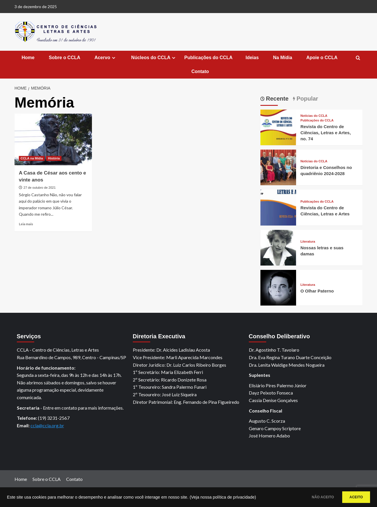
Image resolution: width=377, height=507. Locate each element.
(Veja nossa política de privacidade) (223, 497)
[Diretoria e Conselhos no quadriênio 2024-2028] (278, 167)
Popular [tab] (306, 98)
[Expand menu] (113, 57)
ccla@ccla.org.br (47, 425)
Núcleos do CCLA (153, 57)
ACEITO (353, 497)
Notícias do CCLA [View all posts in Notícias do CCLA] (313, 115)
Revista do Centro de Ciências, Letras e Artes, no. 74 (325, 132)
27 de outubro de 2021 (39, 187)
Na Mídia (282, 57)
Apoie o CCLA (321, 57)
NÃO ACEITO (314, 497)
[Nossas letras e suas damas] (278, 247)
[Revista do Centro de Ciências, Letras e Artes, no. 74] (278, 126)
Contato (199, 71)
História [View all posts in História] (54, 158)
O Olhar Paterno (317, 290)
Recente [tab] (276, 98)
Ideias (252, 57)
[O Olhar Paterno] (278, 287)
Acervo (105, 57)
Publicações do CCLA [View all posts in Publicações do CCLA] (317, 120)
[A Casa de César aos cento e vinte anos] (53, 139)
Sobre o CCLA (64, 57)
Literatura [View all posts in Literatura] (307, 241)
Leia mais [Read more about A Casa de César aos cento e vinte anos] (26, 224)
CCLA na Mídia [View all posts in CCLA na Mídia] (32, 158)
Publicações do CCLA (208, 57)
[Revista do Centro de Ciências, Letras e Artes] (278, 207)
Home (27, 57)
